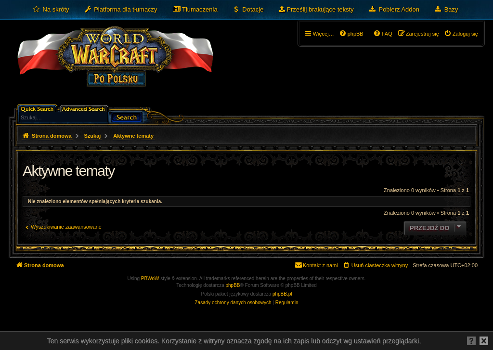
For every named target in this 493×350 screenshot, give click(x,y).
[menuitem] (50, 9)
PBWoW (150, 278)
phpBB (233, 285)
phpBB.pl (282, 294)
